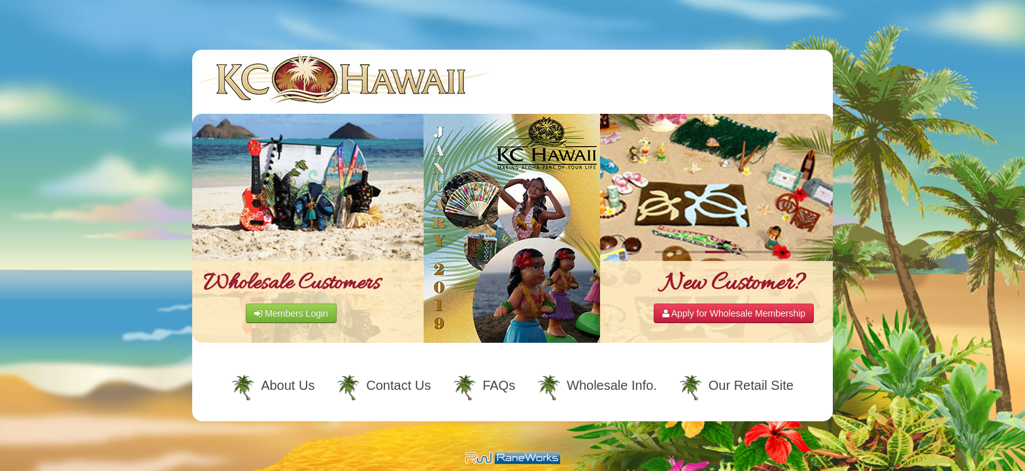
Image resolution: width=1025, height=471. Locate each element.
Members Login (291, 313)
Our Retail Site (751, 385)
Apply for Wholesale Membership (734, 313)
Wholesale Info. (612, 385)
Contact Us (398, 385)
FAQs (498, 385)
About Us (287, 385)
